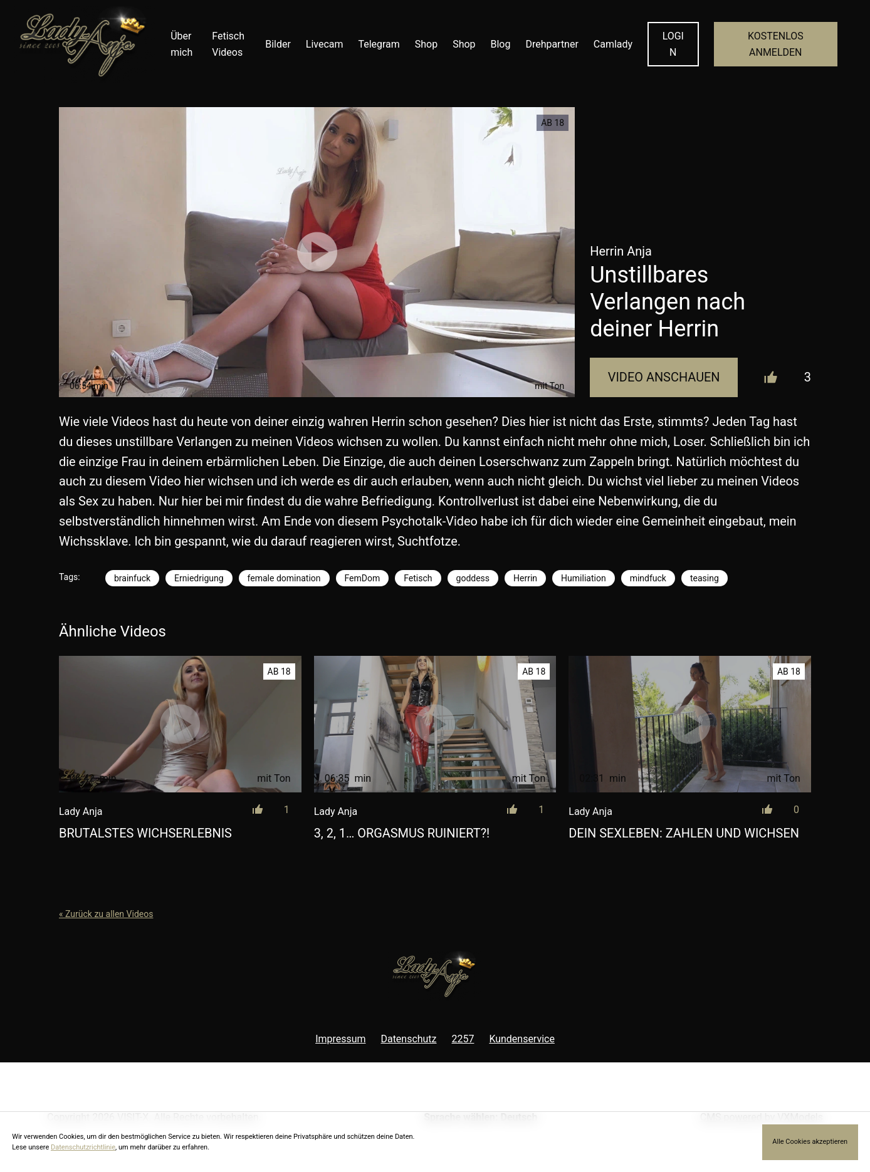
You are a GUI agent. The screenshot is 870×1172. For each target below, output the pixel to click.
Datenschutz (408, 1039)
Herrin (525, 578)
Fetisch (418, 578)
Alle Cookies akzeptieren (809, 1142)
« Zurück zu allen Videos (106, 914)
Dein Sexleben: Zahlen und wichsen (684, 833)
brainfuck (132, 578)
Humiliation (583, 578)
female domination (284, 578)
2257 (463, 1039)
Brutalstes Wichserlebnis (145, 833)
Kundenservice (521, 1039)
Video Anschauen (664, 377)
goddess (473, 578)
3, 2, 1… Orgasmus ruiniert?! (402, 833)
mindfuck (648, 578)
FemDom (362, 578)
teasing (704, 578)
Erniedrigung (198, 578)
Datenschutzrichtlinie (83, 1147)
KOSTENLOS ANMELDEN (776, 44)
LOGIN (673, 44)
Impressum (340, 1039)
